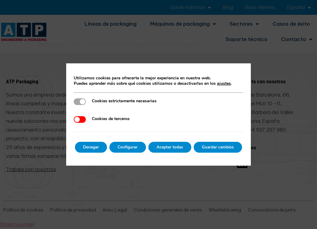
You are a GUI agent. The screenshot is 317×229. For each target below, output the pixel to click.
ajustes (219, 83)
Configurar (126, 147)
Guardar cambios (221, 147)
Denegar (87, 147)
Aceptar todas (170, 147)
